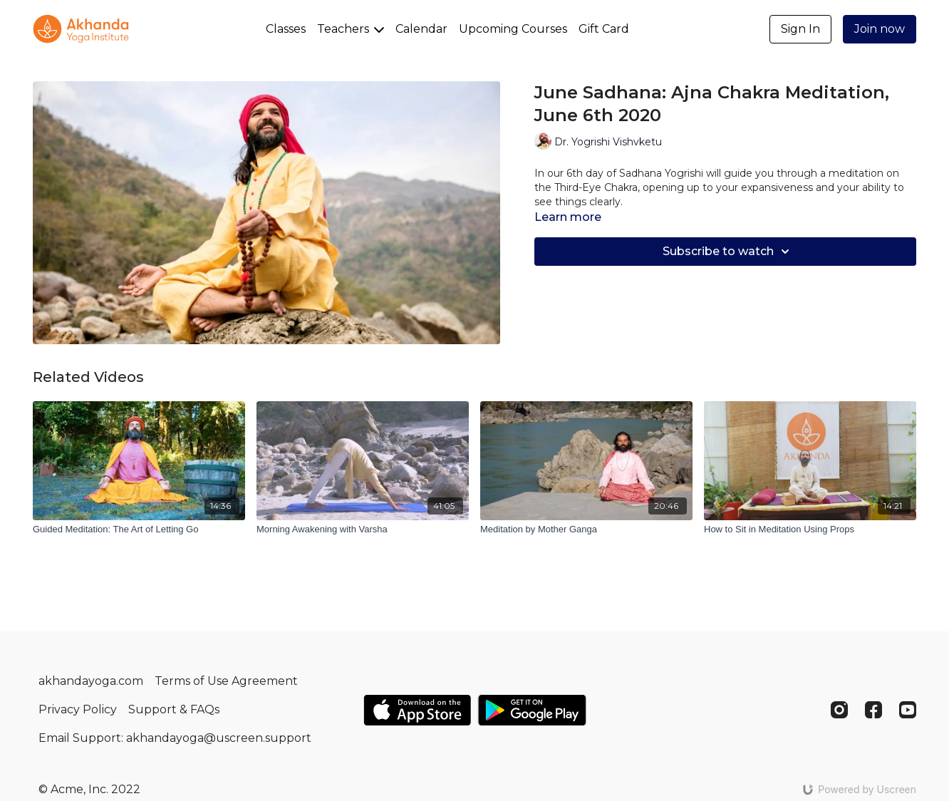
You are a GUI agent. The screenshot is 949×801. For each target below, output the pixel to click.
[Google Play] (532, 710)
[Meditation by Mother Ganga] (586, 529)
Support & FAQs (173, 709)
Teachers (350, 29)
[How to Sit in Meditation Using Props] (810, 529)
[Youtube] (907, 709)
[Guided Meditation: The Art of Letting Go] (139, 529)
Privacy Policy (77, 709)
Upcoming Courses (513, 29)
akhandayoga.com (90, 681)
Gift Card (604, 29)
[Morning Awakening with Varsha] (362, 529)
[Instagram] (839, 709)
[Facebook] (873, 709)
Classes (286, 29)
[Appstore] (417, 710)
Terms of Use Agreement (226, 681)
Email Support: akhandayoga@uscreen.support (174, 738)
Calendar (421, 29)
